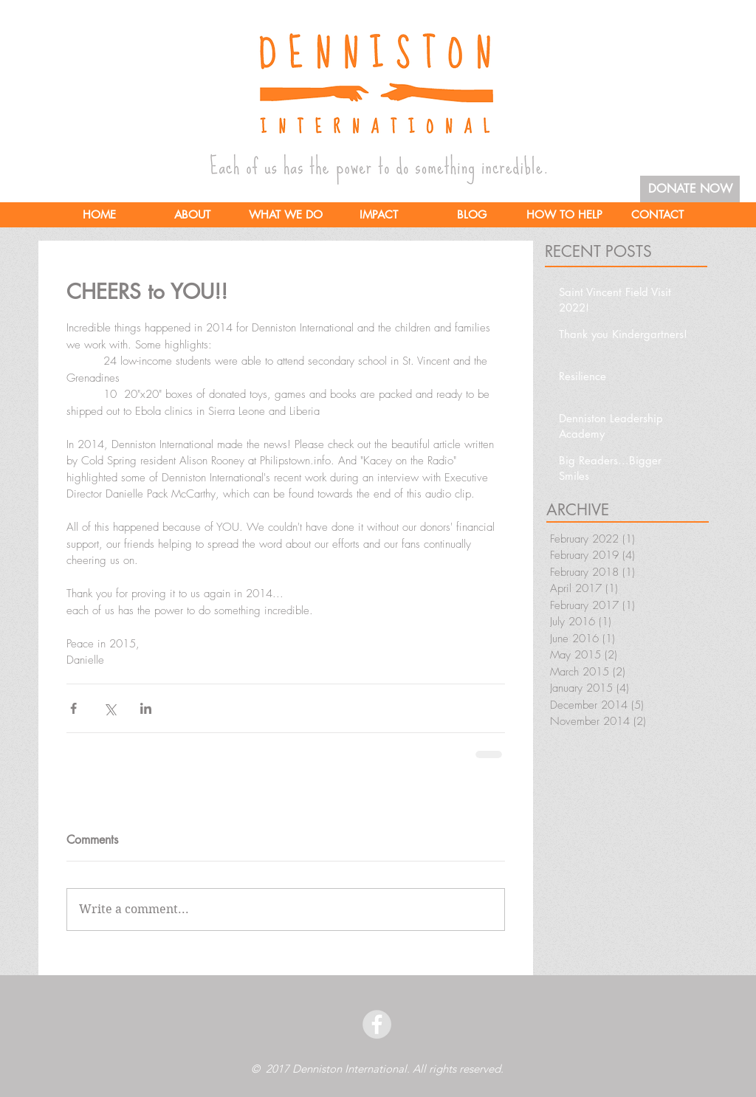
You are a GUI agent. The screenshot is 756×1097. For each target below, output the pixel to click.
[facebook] (376, 1024)
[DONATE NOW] (690, 189)
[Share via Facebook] (73, 708)
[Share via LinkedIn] (146, 708)
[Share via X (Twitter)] (110, 708)
